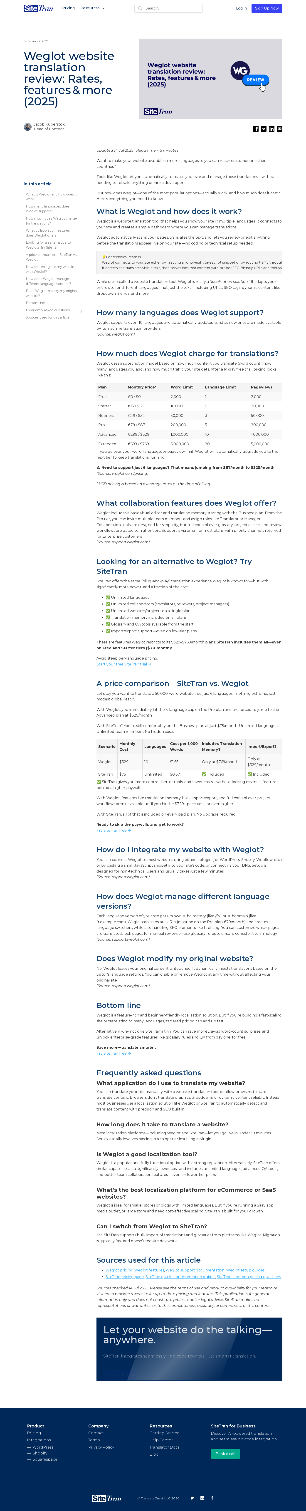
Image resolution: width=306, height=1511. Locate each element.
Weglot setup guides (245, 1270)
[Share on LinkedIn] (271, 129)
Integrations (39, 1440)
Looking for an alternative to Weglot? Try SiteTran (48, 245)
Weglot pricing (119, 1270)
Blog (154, 1454)
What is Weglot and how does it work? (51, 196)
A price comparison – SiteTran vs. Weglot (51, 257)
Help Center (161, 1440)
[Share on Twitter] (264, 129)
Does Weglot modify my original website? (51, 293)
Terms (94, 1440)
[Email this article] (279, 129)
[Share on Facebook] (256, 129)
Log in (241, 8)
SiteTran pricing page (125, 1277)
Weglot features (149, 1270)
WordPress (43, 1447)
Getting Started (165, 1433)
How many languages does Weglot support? (47, 208)
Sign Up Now (267, 8)
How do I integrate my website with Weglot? (50, 269)
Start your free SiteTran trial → (123, 664)
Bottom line (35, 303)
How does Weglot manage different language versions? (48, 281)
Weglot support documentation (195, 1270)
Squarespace (45, 1459)
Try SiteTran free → (113, 830)
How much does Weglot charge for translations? (51, 220)
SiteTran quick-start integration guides (180, 1277)
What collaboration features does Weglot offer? (48, 232)
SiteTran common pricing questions (249, 1277)
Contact (96, 1433)
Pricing (68, 8)
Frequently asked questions (48, 310)
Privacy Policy (101, 1447)
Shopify (40, 1453)
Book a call (225, 1454)
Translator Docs (164, 1447)
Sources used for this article (47, 317)
